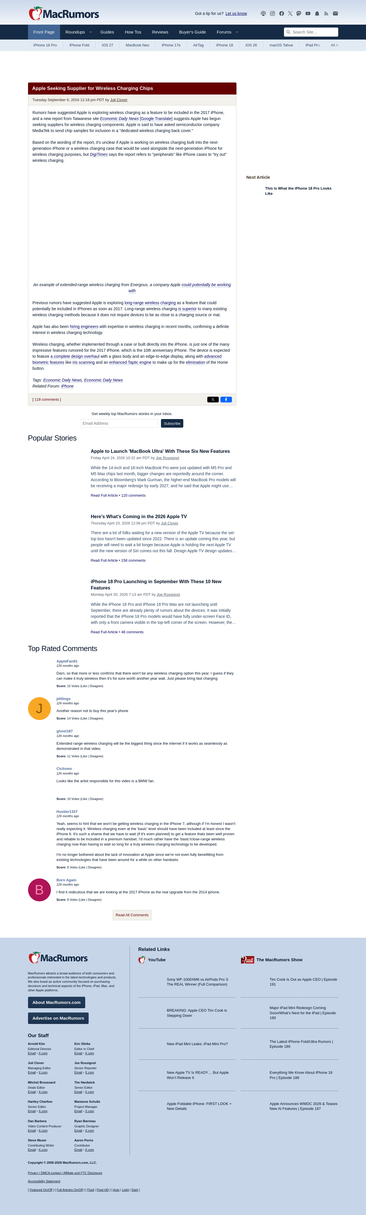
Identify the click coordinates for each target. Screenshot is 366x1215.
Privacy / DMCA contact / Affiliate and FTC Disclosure (65, 1173)
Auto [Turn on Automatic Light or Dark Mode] (116, 1190)
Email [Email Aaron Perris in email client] (78, 1149)
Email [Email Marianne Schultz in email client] (78, 1110)
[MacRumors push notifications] (317, 14)
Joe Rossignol (167, 458)
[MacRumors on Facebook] (282, 14)
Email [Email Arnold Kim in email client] (32, 1052)
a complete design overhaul (75, 356)
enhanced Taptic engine (130, 362)
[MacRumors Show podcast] (263, 14)
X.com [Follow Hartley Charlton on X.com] (43, 1110)
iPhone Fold (79, 45)
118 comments (47, 399)
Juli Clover (119, 100)
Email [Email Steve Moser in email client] (32, 1149)
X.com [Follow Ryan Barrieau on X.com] (89, 1130)
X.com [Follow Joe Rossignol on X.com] (89, 1072)
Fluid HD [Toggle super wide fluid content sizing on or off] (103, 1190)
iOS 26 (251, 45)
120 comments (133, 495)
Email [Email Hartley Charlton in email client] (32, 1110)
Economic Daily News (62, 380)
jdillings (64, 699)
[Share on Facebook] (226, 399)
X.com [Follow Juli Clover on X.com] (43, 1072)
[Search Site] (311, 32)
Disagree (96, 686)
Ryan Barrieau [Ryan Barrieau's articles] (85, 1120)
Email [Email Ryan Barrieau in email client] (78, 1130)
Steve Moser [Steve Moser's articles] (37, 1140)
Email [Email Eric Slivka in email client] (78, 1052)
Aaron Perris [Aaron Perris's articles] (83, 1140)
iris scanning (84, 362)
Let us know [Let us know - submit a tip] (236, 13)
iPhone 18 (224, 45)
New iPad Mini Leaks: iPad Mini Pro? (197, 1043)
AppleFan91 (67, 661)
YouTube (157, 959)
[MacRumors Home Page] (64, 14)
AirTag (198, 45)
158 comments (133, 560)
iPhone (67, 386)
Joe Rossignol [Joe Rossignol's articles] (85, 1062)
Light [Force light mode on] (125, 1190)
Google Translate (156, 118)
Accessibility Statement (44, 1181)
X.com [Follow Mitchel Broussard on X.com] (43, 1091)
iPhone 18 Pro (45, 45)
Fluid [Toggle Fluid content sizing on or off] (90, 1190)
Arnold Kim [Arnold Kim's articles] (36, 1043)
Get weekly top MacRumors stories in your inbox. (132, 414)
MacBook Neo (137, 45)
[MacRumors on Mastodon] (299, 14)
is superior (187, 308)
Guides (107, 32)
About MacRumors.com (57, 1001)
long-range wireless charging (150, 302)
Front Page (44, 32)
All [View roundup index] (334, 45)
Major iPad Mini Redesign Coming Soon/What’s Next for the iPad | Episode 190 (303, 1012)
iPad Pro (313, 45)
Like (84, 686)
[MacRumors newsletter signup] (335, 14)
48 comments (132, 632)
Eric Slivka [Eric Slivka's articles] (82, 1043)
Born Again (67, 880)
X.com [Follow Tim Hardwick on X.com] (89, 1091)
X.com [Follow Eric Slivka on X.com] (89, 1052)
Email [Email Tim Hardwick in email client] (78, 1091)
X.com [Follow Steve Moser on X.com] (43, 1149)
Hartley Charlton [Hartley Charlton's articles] (40, 1101)
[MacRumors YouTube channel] (308, 14)
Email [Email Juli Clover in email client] (32, 1072)
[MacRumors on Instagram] (272, 14)
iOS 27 (107, 45)
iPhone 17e (171, 45)
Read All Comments (132, 915)
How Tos (133, 32)
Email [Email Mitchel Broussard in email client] (32, 1091)
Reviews (160, 32)
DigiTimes (99, 154)
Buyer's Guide (192, 32)
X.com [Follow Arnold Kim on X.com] (43, 1052)
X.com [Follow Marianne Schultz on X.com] (89, 1110)
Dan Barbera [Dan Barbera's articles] (37, 1120)
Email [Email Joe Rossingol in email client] (78, 1072)
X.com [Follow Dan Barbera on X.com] (43, 1130)
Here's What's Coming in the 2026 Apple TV (141, 516)
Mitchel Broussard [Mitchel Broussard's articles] (41, 1082)
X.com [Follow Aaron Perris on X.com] (89, 1149)
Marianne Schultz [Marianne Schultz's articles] (87, 1101)
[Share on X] (213, 399)
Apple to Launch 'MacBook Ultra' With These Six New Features (163, 451)
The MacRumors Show (279, 959)
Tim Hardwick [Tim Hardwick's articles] (84, 1082)
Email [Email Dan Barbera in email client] (32, 1130)
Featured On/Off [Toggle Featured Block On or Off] (41, 1190)
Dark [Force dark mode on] (135, 1190)
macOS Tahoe (281, 45)
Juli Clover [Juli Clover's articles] (36, 1062)
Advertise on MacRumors (58, 1017)
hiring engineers (84, 326)
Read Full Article (104, 495)
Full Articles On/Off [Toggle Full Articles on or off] (70, 1190)
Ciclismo (64, 768)
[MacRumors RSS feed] (326, 14)
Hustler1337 (67, 811)
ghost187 (65, 731)
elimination (195, 362)
